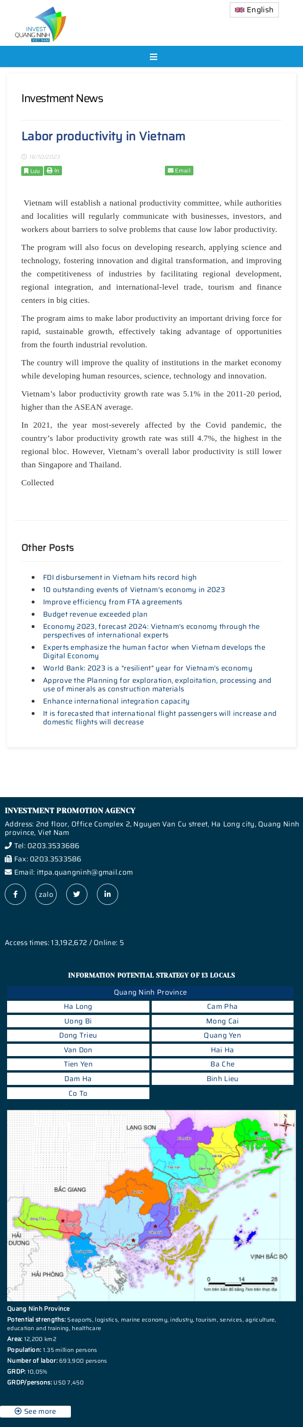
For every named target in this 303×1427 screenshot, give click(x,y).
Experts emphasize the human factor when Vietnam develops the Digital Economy (154, 652)
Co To (78, 1093)
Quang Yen (222, 1035)
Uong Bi (78, 1021)
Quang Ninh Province (150, 992)
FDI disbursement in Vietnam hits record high (120, 577)
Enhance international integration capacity (116, 701)
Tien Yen (78, 1064)
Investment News (62, 98)
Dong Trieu (78, 1035)
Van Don (78, 1050)
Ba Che (222, 1064)
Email (179, 170)
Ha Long (78, 1006)
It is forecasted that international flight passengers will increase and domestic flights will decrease (160, 718)
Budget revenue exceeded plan (95, 614)
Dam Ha (78, 1078)
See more (35, 1411)
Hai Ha (222, 1050)
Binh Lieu (223, 1078)
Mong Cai (222, 1021)
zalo (46, 894)
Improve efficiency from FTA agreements (112, 602)
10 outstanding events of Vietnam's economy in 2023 (134, 589)
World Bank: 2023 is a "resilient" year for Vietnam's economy (147, 668)
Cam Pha (222, 1006)
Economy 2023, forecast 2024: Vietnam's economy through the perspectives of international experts (151, 631)
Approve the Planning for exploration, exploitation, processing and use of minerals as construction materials (157, 685)
